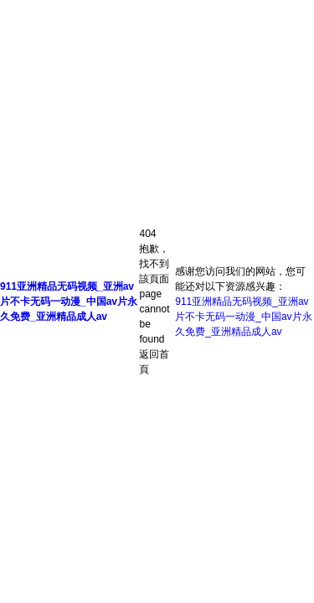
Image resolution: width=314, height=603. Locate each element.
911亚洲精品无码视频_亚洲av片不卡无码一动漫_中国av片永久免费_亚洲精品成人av (68, 301)
